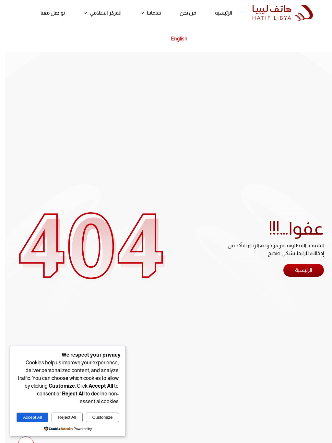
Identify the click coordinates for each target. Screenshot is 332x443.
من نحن (183, 13)
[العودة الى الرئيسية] (278, 13)
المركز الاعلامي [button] (97, 13)
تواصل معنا (48, 13)
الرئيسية (218, 13)
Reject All (62, 417)
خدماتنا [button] (146, 13)
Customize (98, 417)
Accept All (27, 417)
